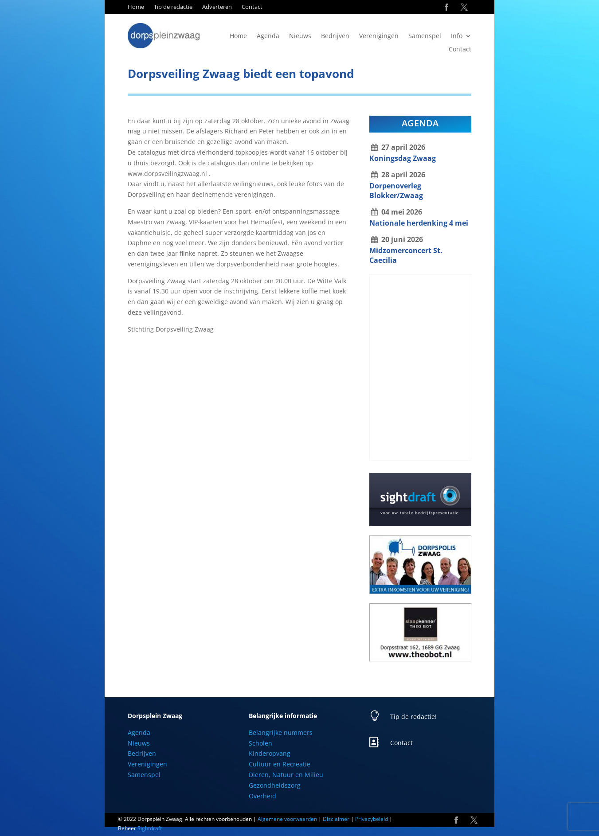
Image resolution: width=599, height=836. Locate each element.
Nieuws (300, 36)
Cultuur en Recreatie (279, 764)
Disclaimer (336, 819)
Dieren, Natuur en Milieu (286, 774)
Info (456, 36)
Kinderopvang (269, 753)
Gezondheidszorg (275, 785)
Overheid (262, 796)
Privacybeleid (371, 819)
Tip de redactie (173, 7)
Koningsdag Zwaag (402, 158)
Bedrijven (335, 36)
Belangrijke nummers (281, 732)
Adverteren (217, 7)
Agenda (268, 36)
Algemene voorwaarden (287, 819)
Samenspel (424, 36)
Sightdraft (149, 828)
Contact (252, 7)
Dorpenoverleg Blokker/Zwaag (396, 190)
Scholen (260, 743)
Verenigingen (379, 36)
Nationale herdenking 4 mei (418, 223)
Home (136, 7)
